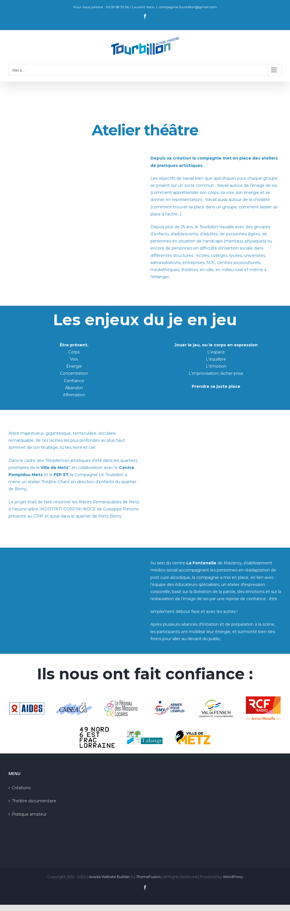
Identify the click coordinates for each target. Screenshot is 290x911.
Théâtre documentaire (34, 800)
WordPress (233, 876)
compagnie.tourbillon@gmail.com (188, 7)
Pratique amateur (29, 814)
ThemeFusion (148, 876)
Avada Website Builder (109, 876)
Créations (21, 787)
